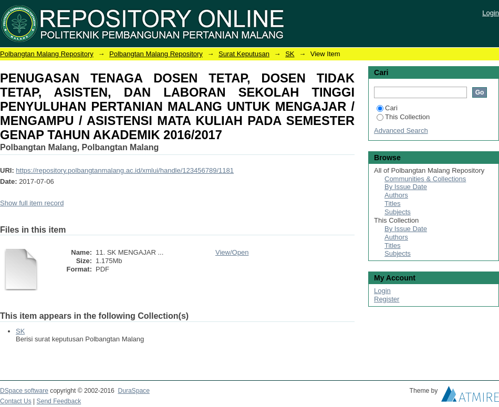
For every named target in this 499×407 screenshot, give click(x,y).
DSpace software (24, 390)
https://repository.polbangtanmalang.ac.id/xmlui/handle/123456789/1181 (125, 170)
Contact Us (16, 401)
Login (490, 13)
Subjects (397, 212)
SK (289, 54)
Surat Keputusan (244, 54)
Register (386, 299)
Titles (392, 203)
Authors (396, 195)
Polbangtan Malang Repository (46, 54)
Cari (387, 108)
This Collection (403, 117)
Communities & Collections (425, 179)
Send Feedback (59, 401)
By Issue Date (405, 187)
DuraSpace (133, 390)
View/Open (231, 252)
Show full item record (32, 203)
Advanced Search (401, 130)
